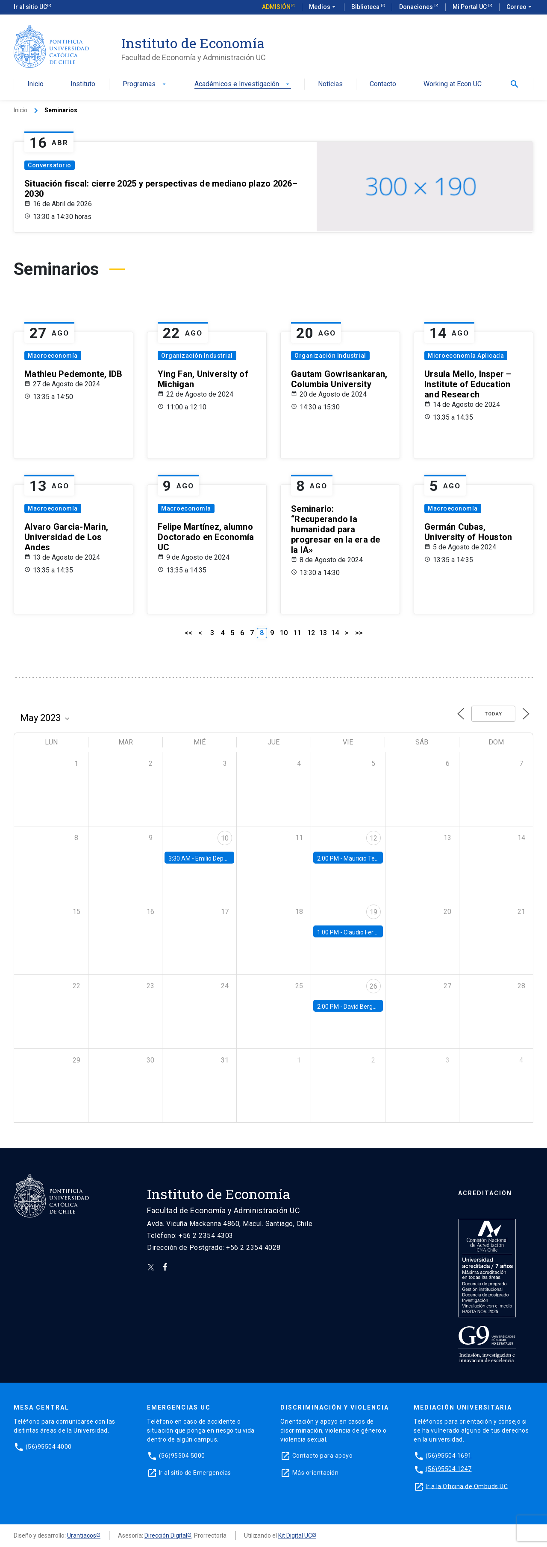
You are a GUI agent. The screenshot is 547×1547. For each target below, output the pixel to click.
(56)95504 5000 (182, 1455)
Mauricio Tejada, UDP (372, 858)
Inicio (35, 84)
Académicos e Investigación (242, 84)
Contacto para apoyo (322, 1455)
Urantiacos (81, 1535)
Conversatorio (49, 165)
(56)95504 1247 (449, 1469)
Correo (519, 7)
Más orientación (315, 1472)
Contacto (383, 84)
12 (311, 633)
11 (297, 633)
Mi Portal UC (470, 6)
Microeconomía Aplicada (466, 355)
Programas (145, 84)
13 (323, 633)
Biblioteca (366, 6)
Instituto (83, 84)
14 (335, 633)
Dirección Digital (165, 1535)
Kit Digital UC (295, 1535)
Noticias (330, 84)
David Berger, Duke (369, 1006)
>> (359, 633)
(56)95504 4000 (49, 1446)
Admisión (276, 6)
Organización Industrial (197, 355)
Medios (323, 7)
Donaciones (416, 6)
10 (284, 633)
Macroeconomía (53, 355)
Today (493, 714)
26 (373, 986)
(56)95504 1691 (449, 1455)
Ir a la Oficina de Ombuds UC (467, 1486)
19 (373, 912)
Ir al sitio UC (30, 6)
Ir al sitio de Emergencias (195, 1472)
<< (188, 633)
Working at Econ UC (452, 84)
